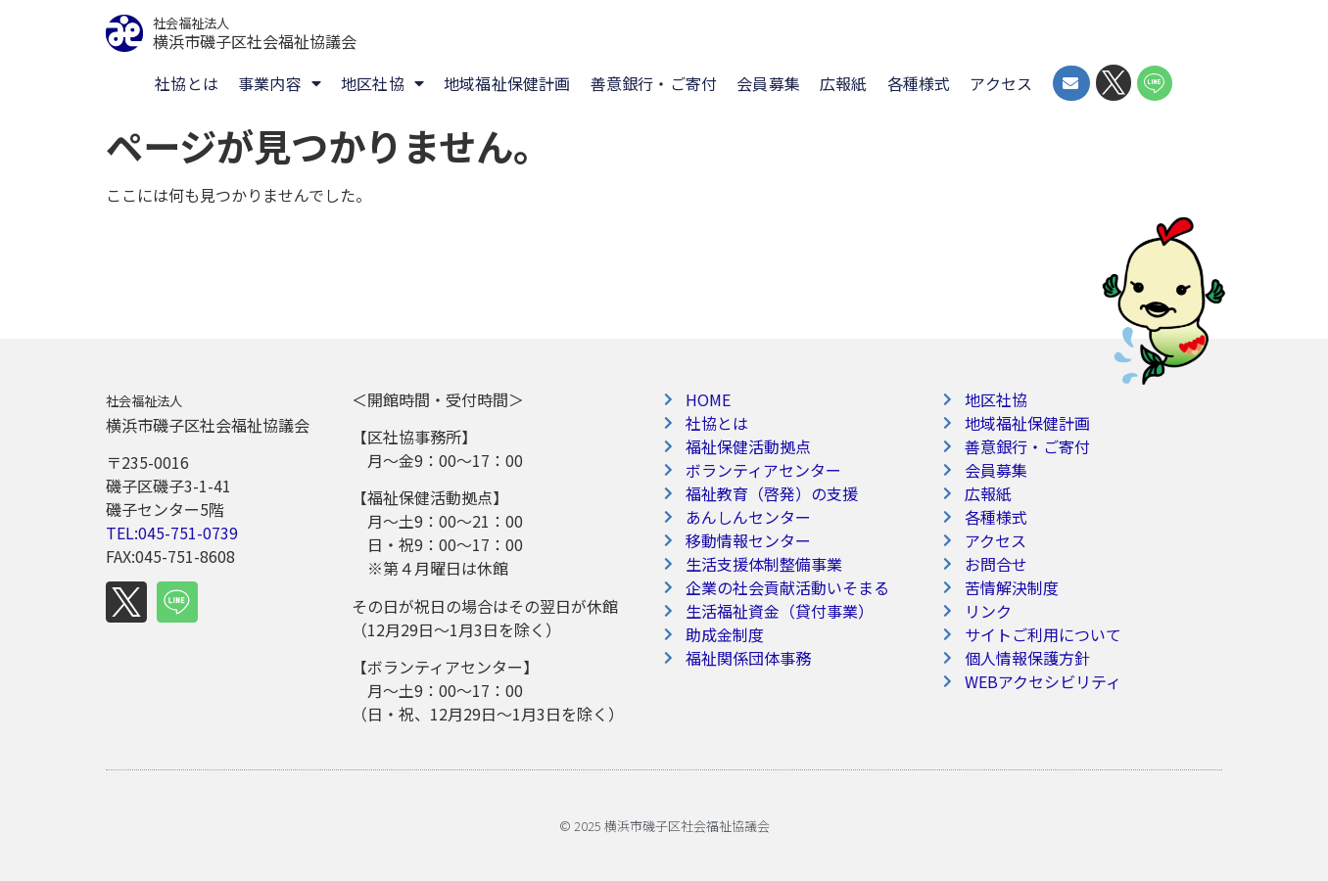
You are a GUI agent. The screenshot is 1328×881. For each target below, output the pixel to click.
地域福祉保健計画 (507, 83)
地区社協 (382, 83)
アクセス (1001, 83)
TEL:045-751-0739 (172, 532)
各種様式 (919, 83)
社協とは (186, 83)
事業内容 (279, 83)
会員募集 (768, 83)
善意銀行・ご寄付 (654, 83)
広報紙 (844, 83)
